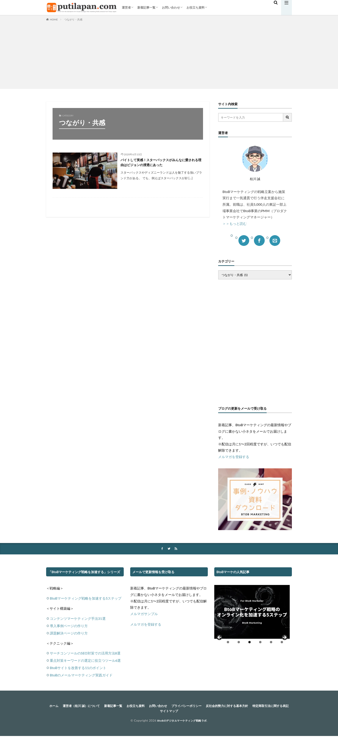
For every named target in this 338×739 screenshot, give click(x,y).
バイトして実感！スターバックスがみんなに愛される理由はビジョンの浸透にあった (161, 163)
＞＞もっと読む (234, 223)
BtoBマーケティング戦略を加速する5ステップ (85, 599)
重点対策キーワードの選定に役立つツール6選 (85, 661)
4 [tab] (260, 642)
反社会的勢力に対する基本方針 (256, 706)
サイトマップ (192, 712)
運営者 (126, 7)
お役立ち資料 (195, 7)
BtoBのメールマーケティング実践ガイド (81, 675)
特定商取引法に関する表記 (156, 712)
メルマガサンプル (144, 614)
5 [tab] (271, 642)
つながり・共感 (73, 19)
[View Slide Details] (252, 612)
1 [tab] (228, 642)
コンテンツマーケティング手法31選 (78, 619)
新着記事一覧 (146, 7)
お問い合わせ (171, 7)
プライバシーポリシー (211, 706)
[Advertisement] (169, 54)
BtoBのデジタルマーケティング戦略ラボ (181, 722)
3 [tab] (249, 642)
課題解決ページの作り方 (69, 633)
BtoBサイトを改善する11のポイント (78, 668)
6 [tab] (282, 642)
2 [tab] (239, 642)
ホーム (62, 706)
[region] (252, 616)
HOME (54, 19)
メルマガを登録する (233, 457)
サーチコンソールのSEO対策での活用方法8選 (85, 653)
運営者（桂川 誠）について (93, 706)
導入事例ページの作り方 (69, 626)
